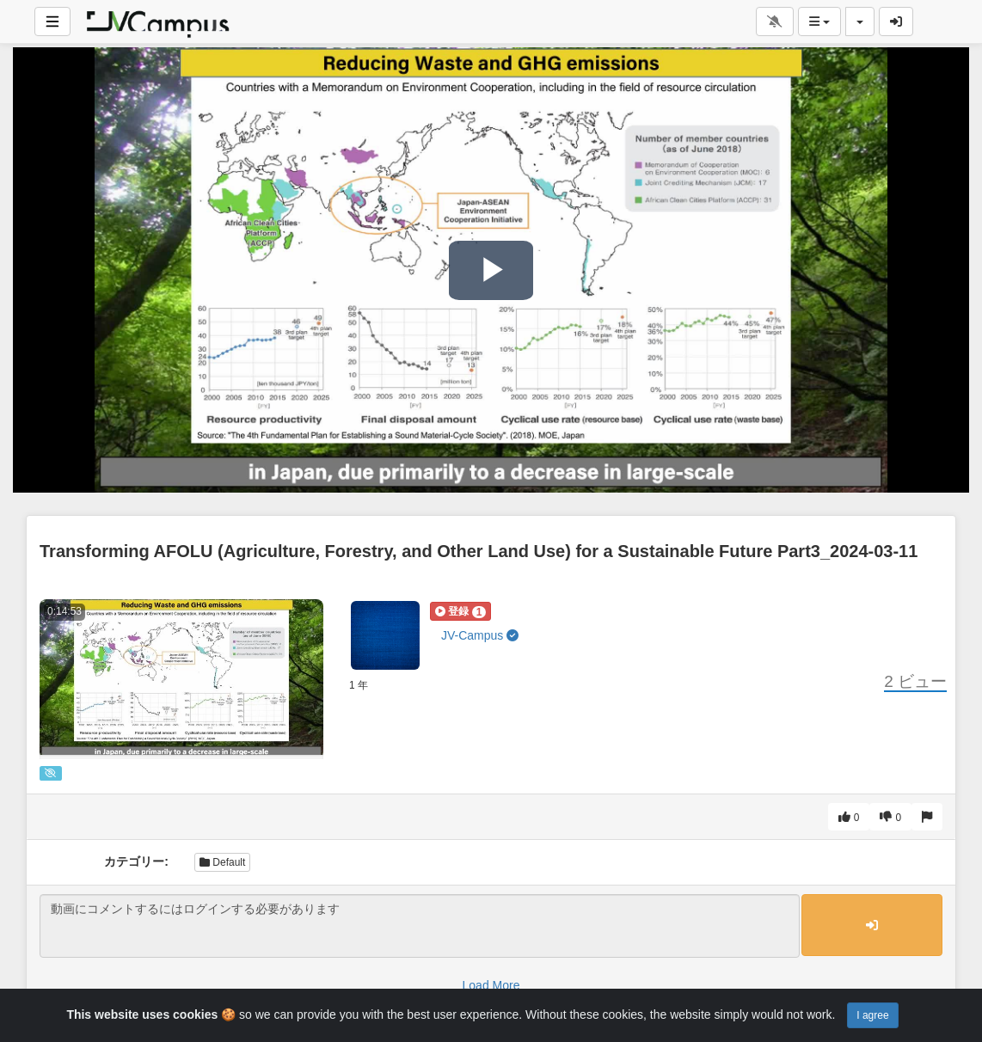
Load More (491, 985)
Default (222, 862)
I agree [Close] (872, 1015)
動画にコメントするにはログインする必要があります (420, 926)
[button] (460, 611)
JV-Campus (480, 635)
